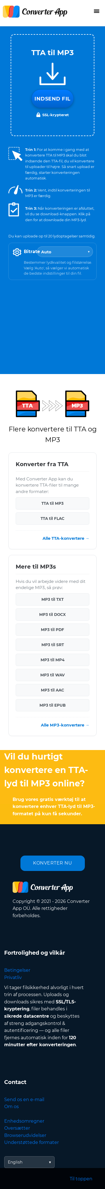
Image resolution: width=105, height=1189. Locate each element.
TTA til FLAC (52, 518)
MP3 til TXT (52, 599)
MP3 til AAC (52, 690)
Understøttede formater (31, 1142)
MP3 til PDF (52, 629)
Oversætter (17, 1128)
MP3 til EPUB (52, 705)
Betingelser (17, 970)
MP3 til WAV (52, 675)
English (15, 1162)
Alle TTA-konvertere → (66, 538)
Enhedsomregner (24, 1121)
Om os (11, 1106)
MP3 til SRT (52, 645)
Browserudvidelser (25, 1135)
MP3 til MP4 (52, 660)
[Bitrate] (65, 251)
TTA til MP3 (52, 503)
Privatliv (13, 977)
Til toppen (81, 1178)
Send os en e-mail (24, 1099)
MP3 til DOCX (52, 614)
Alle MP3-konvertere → (65, 725)
